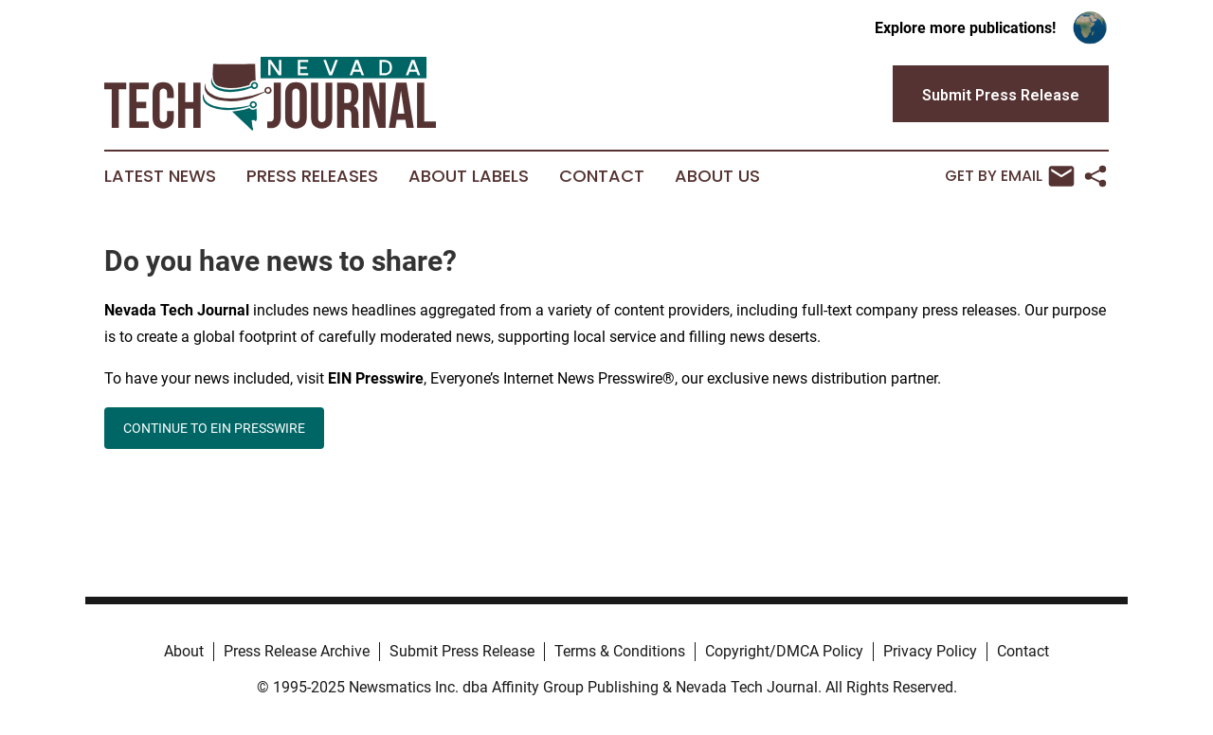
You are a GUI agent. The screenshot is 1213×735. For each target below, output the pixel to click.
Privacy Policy (930, 651)
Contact (601, 176)
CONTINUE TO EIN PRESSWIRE (214, 428)
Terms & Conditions (619, 651)
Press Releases (312, 176)
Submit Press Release (461, 651)
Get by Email (1010, 176)
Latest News (160, 176)
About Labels (468, 176)
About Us (717, 176)
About (184, 651)
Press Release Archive (297, 651)
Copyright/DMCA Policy (784, 651)
